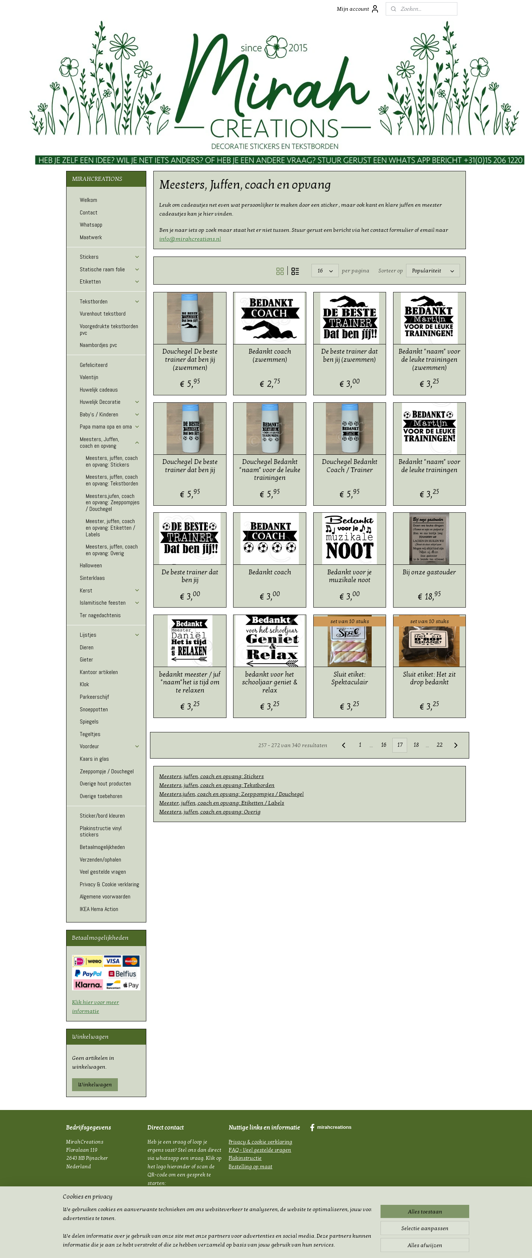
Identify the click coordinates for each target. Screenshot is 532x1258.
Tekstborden (110, 301)
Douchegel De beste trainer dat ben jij (190, 466)
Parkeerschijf (94, 697)
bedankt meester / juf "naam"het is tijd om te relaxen (190, 682)
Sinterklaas (92, 578)
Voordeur (110, 746)
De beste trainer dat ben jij (189, 576)
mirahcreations (330, 1127)
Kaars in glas (94, 759)
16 (383, 745)
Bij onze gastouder (429, 572)
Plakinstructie (245, 1158)
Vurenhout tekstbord (103, 313)
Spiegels (89, 721)
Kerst (110, 590)
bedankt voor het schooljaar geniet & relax (269, 682)
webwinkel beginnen (285, 1244)
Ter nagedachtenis (100, 615)
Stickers (110, 257)
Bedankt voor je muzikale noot (349, 576)
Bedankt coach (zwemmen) (269, 356)
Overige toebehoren (101, 796)
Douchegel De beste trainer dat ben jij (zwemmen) (190, 359)
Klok (84, 684)
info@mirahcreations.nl (190, 239)
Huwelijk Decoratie (110, 402)
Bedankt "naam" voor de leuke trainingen (429, 466)
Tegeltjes (90, 734)
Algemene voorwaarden (105, 896)
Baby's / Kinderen (110, 414)
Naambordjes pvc (98, 345)
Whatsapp (91, 224)
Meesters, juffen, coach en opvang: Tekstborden (216, 785)
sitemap (249, 1244)
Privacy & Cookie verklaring (109, 884)
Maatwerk (91, 237)
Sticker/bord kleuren (102, 815)
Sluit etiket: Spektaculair (349, 679)
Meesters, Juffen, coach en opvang (110, 442)
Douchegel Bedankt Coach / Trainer (349, 466)
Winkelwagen (95, 1084)
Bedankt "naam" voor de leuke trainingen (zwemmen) (429, 359)
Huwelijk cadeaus (99, 389)
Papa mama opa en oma (110, 426)
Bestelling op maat (250, 1167)
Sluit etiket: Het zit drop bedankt (429, 679)
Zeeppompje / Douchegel (107, 771)
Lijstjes (110, 635)
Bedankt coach (269, 572)
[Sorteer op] (433, 270)
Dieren (86, 647)
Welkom (88, 200)
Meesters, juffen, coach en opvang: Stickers (211, 776)
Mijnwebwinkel (338, 1244)
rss (262, 1244)
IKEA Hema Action (99, 909)
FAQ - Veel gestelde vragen (260, 1150)
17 (399, 745)
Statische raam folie (110, 269)
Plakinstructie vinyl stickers (101, 831)
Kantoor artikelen (99, 672)
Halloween (91, 565)
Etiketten (110, 281)
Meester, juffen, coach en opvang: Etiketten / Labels (221, 803)
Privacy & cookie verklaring (260, 1142)
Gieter (86, 659)
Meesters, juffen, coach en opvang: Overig (209, 811)
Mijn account (358, 8)
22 (440, 745)
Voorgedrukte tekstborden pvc (109, 329)
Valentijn (89, 377)
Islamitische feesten (110, 602)
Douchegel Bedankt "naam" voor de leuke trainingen (269, 470)
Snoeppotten (94, 709)
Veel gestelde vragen (103, 872)
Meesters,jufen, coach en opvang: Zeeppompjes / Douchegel (231, 794)
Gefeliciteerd (94, 365)
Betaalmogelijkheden (102, 847)
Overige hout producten (105, 783)
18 (416, 745)
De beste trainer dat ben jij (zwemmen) (349, 356)
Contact (89, 212)
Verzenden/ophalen (100, 859)
